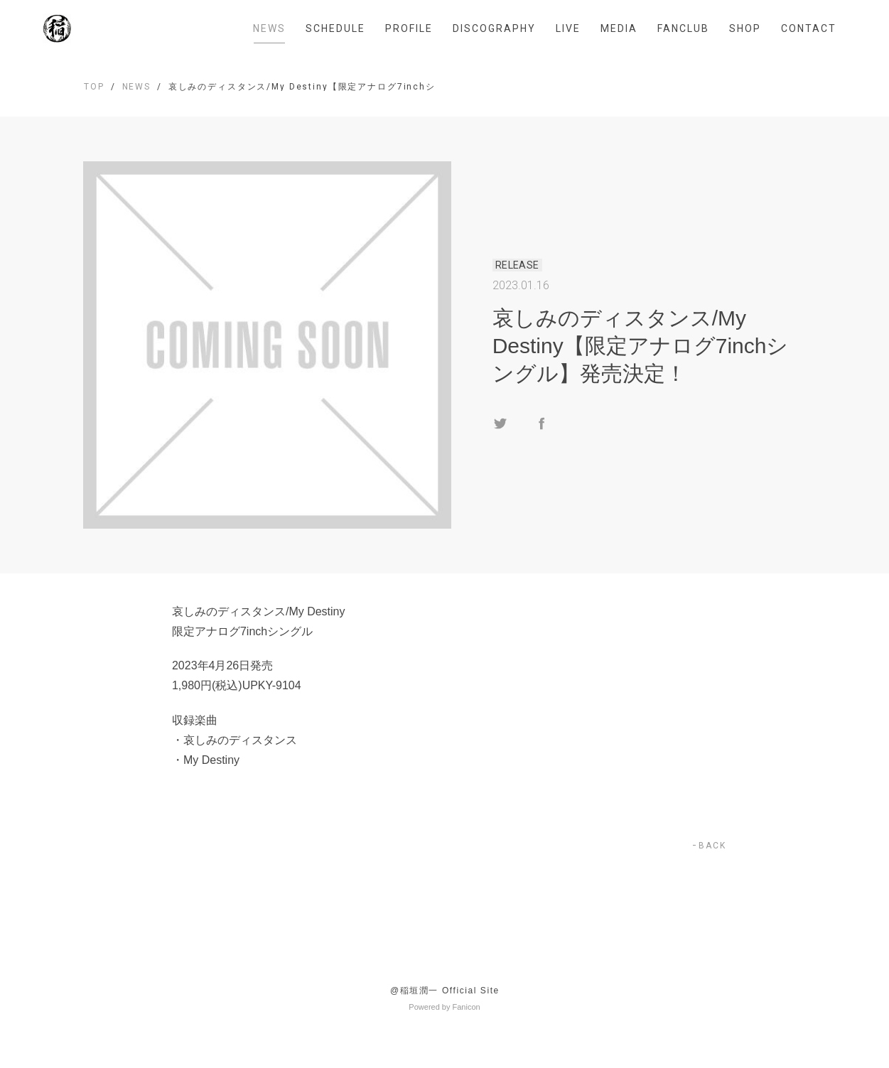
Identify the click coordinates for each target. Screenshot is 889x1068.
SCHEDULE (335, 28)
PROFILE (409, 28)
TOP (94, 86)
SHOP (745, 28)
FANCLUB (683, 28)
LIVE (568, 28)
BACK (712, 845)
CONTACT (808, 28)
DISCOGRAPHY (494, 28)
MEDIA (618, 28)
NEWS (269, 28)
